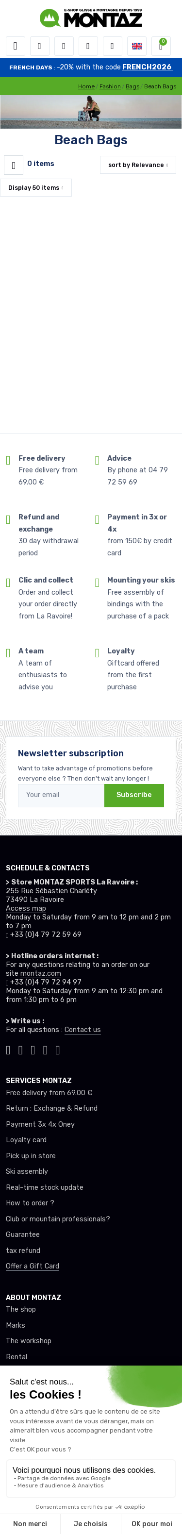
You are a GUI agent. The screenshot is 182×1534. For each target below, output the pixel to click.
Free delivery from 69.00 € (49, 1093)
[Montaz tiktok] (8, 1049)
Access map (26, 908)
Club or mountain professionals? (58, 1219)
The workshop (28, 1341)
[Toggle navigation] (15, 46)
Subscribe (134, 795)
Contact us (83, 1030)
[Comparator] (112, 46)
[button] (40, 46)
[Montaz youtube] (45, 1049)
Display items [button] (33, 187)
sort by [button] (136, 164)
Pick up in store (31, 1156)
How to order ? (30, 1203)
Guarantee (23, 1235)
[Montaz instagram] (20, 1049)
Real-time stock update (44, 1188)
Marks (15, 1325)
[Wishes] (88, 46)
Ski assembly (27, 1171)
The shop (21, 1309)
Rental (16, 1357)
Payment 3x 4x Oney (40, 1124)
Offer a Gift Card (32, 1266)
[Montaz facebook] (33, 1049)
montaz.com (40, 973)
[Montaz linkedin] (57, 1049)
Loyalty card (26, 1140)
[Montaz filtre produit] (13, 165)
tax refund (23, 1251)
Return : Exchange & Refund (52, 1108)
